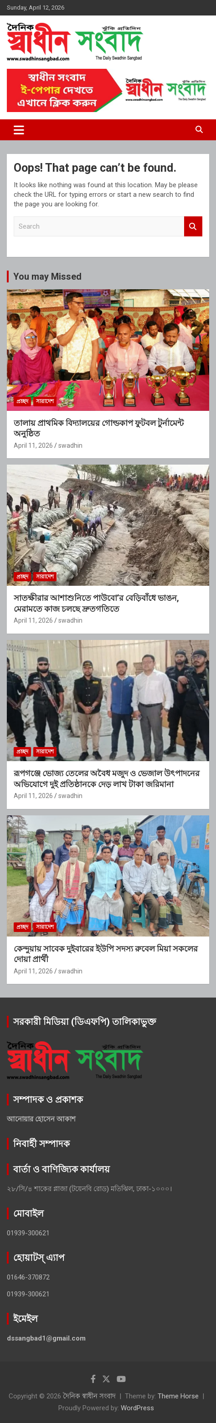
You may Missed (47, 276)
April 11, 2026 (33, 445)
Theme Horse (178, 1396)
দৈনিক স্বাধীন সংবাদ (89, 1396)
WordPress (137, 1408)
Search (193, 226)
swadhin (70, 445)
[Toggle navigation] (19, 129)
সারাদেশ (45, 401)
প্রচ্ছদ (22, 401)
